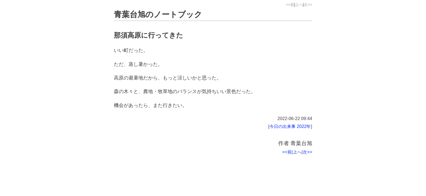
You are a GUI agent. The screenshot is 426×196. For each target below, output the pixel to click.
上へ (299, 4)
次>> (308, 4)
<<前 (290, 4)
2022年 (304, 126)
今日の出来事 (283, 126)
